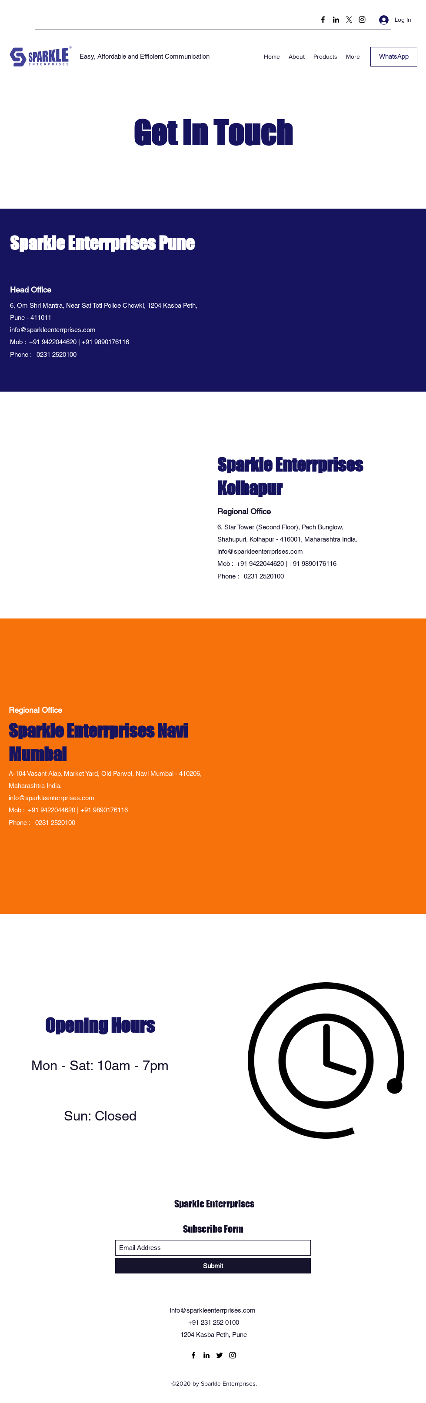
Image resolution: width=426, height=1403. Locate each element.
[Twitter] (349, 19)
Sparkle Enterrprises (214, 1204)
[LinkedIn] (336, 19)
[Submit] (213, 1265)
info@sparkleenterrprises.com (53, 329)
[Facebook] (323, 19)
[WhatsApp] (393, 56)
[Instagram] (362, 19)
